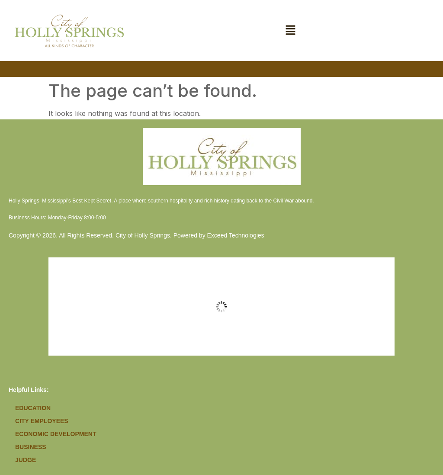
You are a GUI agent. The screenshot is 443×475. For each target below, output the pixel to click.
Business (30, 446)
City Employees (41, 420)
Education (33, 407)
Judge (25, 459)
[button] (290, 30)
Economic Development (55, 433)
